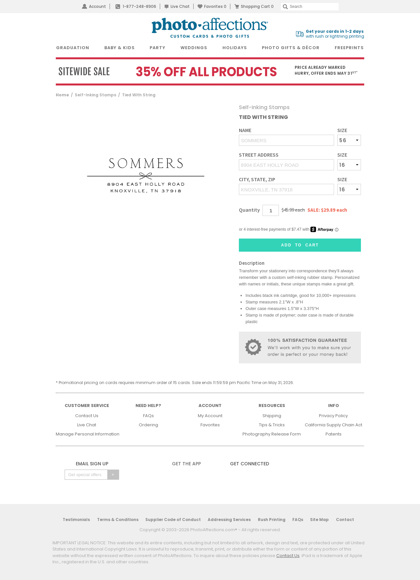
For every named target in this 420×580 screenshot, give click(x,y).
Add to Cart (300, 245)
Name (245, 130)
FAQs (148, 416)
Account (97, 6)
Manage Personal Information (87, 434)
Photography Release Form (271, 434)
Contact (345, 519)
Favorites (215, 6)
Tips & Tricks (272, 425)
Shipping (271, 416)
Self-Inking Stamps (95, 95)
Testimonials (76, 519)
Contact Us (86, 416)
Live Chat (180, 6)
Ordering (148, 425)
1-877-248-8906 (139, 6)
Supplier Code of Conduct (173, 519)
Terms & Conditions (117, 519)
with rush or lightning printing (335, 34)
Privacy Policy (333, 416)
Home (62, 95)
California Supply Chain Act (333, 425)
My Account (210, 416)
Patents (334, 434)
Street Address (259, 155)
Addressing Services (229, 519)
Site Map (319, 519)
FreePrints (349, 48)
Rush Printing (271, 519)
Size (342, 130)
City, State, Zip (257, 179)
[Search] (310, 6)
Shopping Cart (257, 6)
